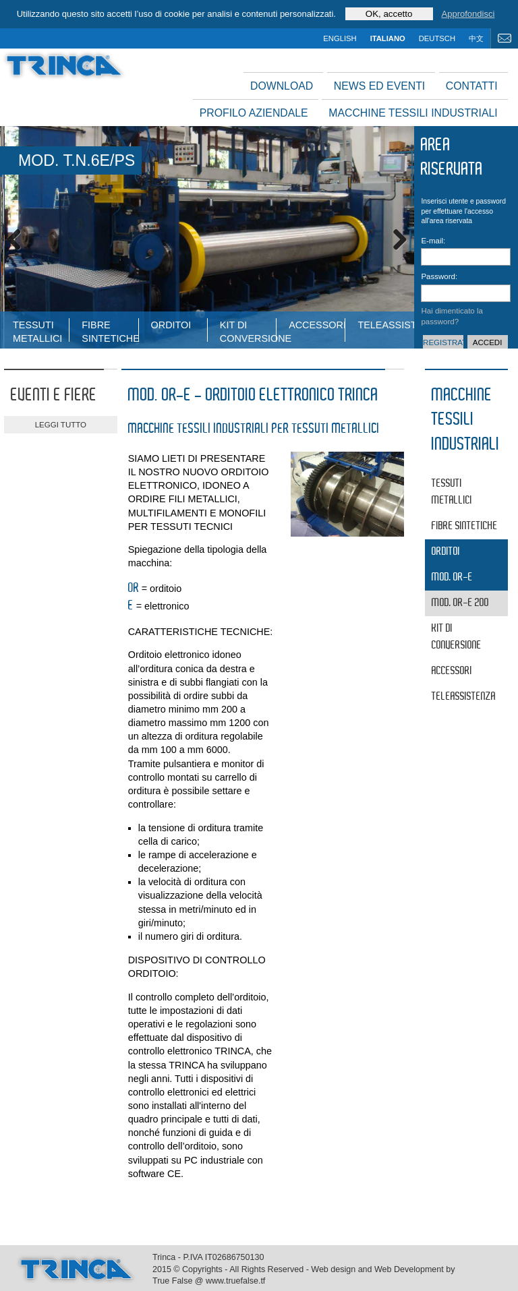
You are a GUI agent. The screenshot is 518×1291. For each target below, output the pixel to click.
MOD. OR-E (452, 577)
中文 (476, 38)
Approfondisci (468, 14)
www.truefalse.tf (235, 1281)
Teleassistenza (385, 325)
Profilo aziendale (254, 113)
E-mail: (433, 241)
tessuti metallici (37, 331)
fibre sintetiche (110, 331)
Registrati (443, 342)
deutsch (437, 38)
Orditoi (171, 325)
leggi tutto (60, 425)
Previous (20, 237)
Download (281, 86)
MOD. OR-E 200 (460, 603)
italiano (387, 38)
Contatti (472, 86)
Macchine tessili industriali (412, 113)
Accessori (317, 325)
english (339, 38)
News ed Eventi (379, 86)
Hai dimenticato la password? (452, 316)
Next (393, 237)
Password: (434, 276)
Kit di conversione (248, 331)
